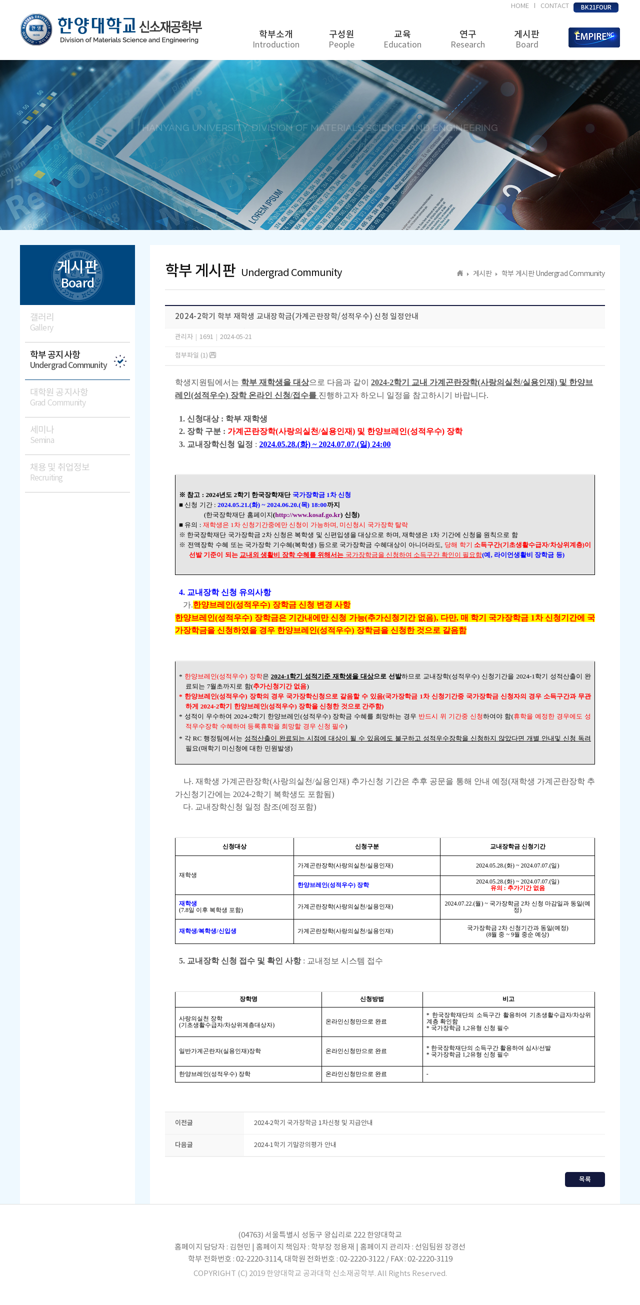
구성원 (341, 40)
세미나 (80, 435)
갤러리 (80, 322)
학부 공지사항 (80, 360)
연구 (467, 40)
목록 (585, 1180)
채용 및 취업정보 (80, 472)
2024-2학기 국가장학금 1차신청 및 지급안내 (313, 1123)
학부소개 (276, 40)
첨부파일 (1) (195, 356)
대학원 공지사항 (80, 398)
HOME (520, 6)
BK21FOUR (596, 7)
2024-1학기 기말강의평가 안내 (295, 1145)
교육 (403, 40)
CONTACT (554, 6)
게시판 (527, 40)
